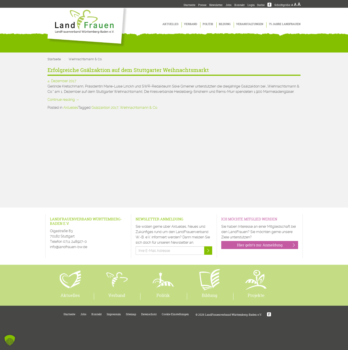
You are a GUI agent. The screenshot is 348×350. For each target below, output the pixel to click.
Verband (190, 24)
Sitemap (131, 314)
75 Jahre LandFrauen (285, 24)
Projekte (256, 295)
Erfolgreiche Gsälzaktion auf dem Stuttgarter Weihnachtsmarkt (128, 70)
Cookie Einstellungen (175, 314)
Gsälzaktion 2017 (105, 107)
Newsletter (216, 5)
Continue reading (63, 99)
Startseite (189, 5)
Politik (208, 24)
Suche (261, 5)
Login (251, 5)
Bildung (225, 24)
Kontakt (239, 5)
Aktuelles (170, 24)
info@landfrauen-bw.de (68, 247)
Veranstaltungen (249, 24)
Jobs (228, 5)
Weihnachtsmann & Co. (139, 107)
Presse (202, 5)
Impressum (114, 314)
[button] (10, 340)
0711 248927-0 (75, 241)
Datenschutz (149, 314)
